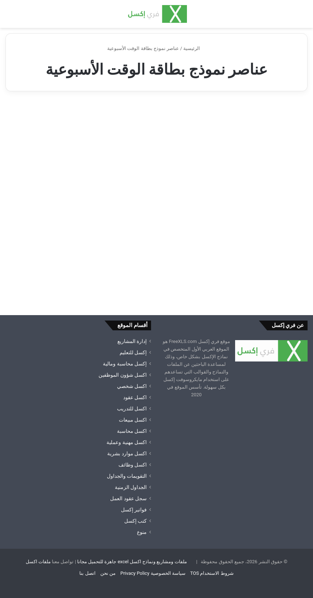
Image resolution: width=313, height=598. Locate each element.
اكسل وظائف (132, 465)
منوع (142, 532)
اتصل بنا (87, 573)
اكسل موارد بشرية (127, 453)
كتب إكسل (135, 521)
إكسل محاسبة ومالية (125, 364)
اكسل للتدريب (132, 408)
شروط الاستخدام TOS (212, 573)
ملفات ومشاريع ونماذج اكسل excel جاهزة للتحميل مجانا (132, 561)
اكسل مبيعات (133, 420)
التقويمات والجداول (127, 476)
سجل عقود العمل (128, 498)
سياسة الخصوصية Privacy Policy (152, 573)
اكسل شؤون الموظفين (123, 375)
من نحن (108, 573)
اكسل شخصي (132, 386)
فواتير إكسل (134, 510)
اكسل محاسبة (132, 431)
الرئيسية (194, 48)
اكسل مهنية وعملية (127, 442)
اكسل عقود (135, 397)
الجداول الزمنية (131, 487)
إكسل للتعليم (133, 352)
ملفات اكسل (38, 561)
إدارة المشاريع (132, 341)
